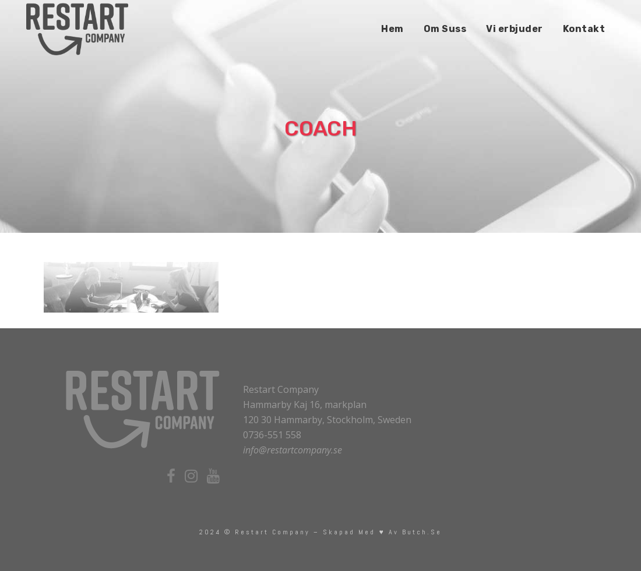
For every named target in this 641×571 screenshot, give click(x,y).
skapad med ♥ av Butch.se (382, 532)
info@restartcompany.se (292, 450)
